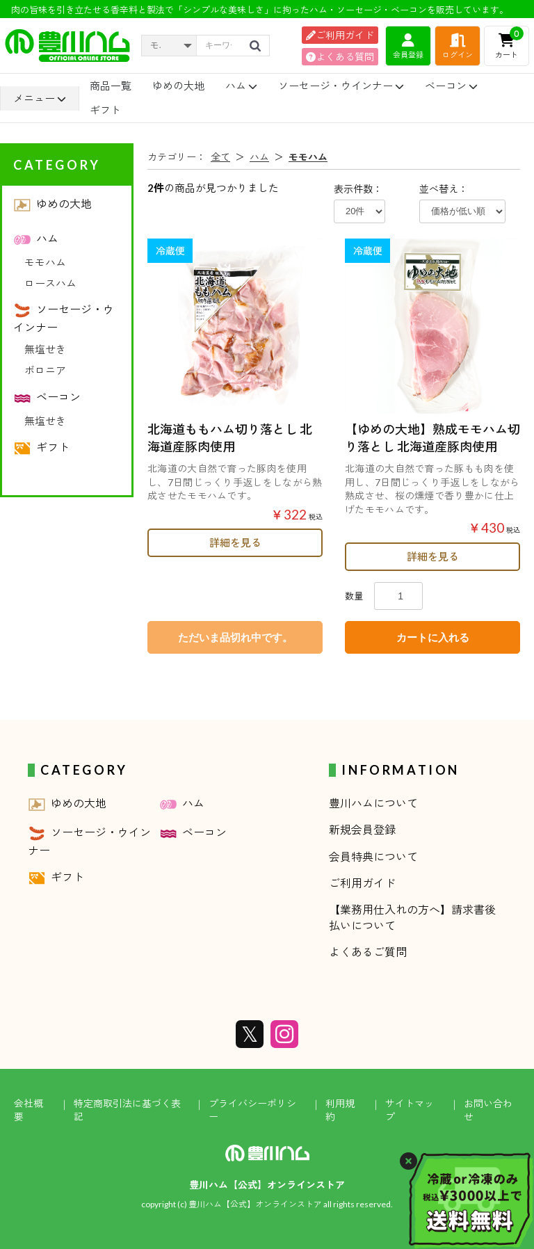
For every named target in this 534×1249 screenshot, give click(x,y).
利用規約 (340, 1110)
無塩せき (45, 349)
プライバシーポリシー (252, 1110)
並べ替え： (443, 189)
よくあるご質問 (368, 951)
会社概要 (28, 1110)
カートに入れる (432, 637)
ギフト (105, 110)
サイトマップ (409, 1110)
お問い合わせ (488, 1110)
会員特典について (373, 856)
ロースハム (50, 283)
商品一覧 (110, 85)
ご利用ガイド (340, 35)
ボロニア (45, 370)
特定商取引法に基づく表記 (127, 1110)
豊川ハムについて (373, 802)
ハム (241, 85)
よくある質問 (340, 57)
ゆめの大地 (178, 85)
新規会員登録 (362, 829)
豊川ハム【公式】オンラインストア (267, 1185)
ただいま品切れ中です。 (235, 637)
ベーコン (451, 85)
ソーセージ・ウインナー (341, 85)
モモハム (45, 262)
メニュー (39, 98)
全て (220, 157)
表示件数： (358, 189)
